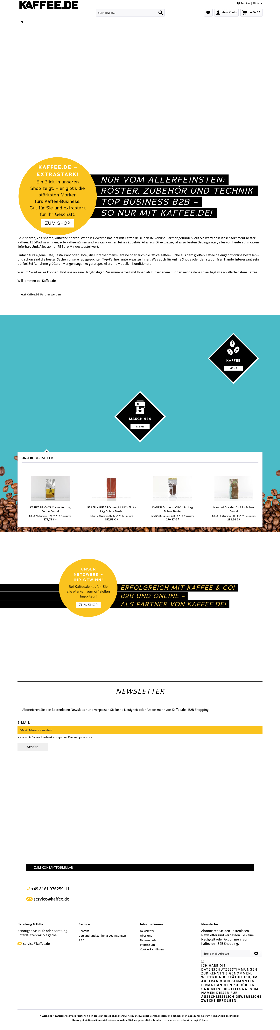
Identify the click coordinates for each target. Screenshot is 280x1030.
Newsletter (147, 931)
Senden (32, 747)
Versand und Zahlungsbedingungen (102, 935)
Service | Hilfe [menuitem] (248, 3)
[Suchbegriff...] (130, 13)
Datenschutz (148, 940)
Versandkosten (158, 1015)
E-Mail (24, 722)
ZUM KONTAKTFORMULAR (53, 867)
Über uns (146, 935)
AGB (81, 940)
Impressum (147, 945)
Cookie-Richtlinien (152, 949)
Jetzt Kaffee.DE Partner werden (40, 294)
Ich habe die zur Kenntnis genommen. (231, 983)
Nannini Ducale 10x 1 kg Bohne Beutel (233, 509)
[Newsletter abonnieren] (256, 953)
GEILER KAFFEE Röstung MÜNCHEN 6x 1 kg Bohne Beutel (111, 509)
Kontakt (84, 931)
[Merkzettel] (208, 13)
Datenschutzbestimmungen (47, 737)
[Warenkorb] (251, 13)
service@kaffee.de (36, 943)
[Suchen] (161, 13)
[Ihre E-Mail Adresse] (225, 953)
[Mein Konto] (226, 13)
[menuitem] (130, 13)
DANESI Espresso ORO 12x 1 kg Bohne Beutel (172, 509)
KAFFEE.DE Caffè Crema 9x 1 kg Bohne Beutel (50, 509)
